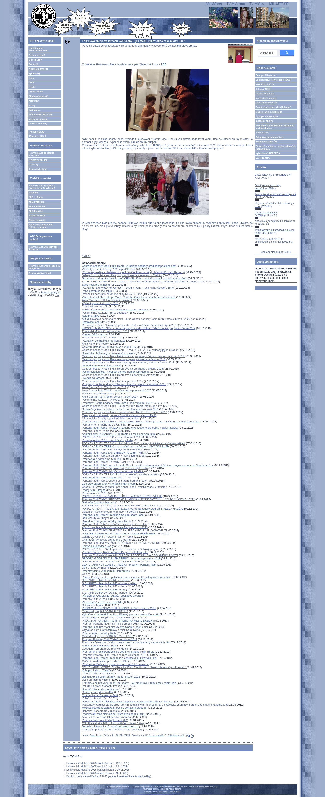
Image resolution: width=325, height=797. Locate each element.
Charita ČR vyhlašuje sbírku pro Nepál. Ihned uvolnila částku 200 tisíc (123, 486)
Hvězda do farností (93, 378)
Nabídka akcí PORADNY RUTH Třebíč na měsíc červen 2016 (118, 434)
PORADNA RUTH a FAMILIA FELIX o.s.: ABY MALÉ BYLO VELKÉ (122, 496)
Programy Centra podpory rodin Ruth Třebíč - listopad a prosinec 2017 (124, 384)
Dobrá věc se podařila (95, 306)
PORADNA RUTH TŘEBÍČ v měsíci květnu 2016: (111, 437)
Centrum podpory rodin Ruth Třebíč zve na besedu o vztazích (118, 374)
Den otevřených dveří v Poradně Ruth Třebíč (108, 483)
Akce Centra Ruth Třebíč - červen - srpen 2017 (110, 396)
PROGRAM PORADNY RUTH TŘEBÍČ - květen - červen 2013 (119, 608)
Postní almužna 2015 (94, 493)
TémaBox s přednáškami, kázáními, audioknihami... (275, 126)
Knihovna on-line (38, 160)
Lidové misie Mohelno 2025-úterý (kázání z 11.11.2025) (97, 766)
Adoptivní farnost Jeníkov (270, 137)
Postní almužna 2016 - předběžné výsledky (107, 440)
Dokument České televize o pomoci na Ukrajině (110, 511)
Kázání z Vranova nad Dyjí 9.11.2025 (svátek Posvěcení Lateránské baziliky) (108, 776)
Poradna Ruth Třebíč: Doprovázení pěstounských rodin (115, 468)
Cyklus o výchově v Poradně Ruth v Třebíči (107, 536)
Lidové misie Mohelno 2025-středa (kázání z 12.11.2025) (97, 763)
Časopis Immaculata (267, 116)
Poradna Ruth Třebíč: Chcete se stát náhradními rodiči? (115, 480)
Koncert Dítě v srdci (93, 334)
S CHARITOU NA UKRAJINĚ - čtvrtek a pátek (109, 583)
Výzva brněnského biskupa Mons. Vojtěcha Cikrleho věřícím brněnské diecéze (128, 297)
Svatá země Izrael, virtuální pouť (273, 107)
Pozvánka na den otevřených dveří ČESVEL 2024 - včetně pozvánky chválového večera (134, 278)
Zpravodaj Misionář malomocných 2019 (105, 331)
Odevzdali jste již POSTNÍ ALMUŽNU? (105, 611)
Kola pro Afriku (90, 315)
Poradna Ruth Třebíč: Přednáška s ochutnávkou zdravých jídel (119, 658)
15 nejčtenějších (37, 136)
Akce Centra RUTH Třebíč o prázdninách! (107, 300)
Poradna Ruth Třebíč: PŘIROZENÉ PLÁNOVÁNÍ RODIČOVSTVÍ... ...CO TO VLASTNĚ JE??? (138, 499)
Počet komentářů (155, 735)
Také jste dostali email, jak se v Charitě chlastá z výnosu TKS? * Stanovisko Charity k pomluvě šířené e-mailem (119, 417)
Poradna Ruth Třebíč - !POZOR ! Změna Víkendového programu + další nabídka (130, 427)
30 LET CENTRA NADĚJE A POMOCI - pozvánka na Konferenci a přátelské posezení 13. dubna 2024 (143, 281)
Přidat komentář (176, 735)
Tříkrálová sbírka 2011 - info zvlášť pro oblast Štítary (113, 723)
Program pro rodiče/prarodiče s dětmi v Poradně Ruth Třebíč (118, 651)
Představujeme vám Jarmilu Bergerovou (106, 570)
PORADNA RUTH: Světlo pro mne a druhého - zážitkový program (121, 549)
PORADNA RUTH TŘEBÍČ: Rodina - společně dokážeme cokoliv (120, 474)
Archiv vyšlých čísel (40, 273)
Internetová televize (266, 98)
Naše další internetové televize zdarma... (41, 225)
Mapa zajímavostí (38, 96)
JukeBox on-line (264, 121)
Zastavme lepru (91, 322)
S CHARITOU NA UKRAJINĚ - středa (104, 586)
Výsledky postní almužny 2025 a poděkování (108, 269)
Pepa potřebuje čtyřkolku (97, 290)
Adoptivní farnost (38, 69)
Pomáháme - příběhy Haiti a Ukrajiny (104, 424)
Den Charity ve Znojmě (95, 518)
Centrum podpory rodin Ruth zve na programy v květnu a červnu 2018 (123, 359)
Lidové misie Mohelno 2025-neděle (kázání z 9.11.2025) (97, 773)
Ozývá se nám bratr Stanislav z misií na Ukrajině (111, 630)
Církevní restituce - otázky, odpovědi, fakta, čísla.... (276, 147)
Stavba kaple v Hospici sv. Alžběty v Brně (107, 617)
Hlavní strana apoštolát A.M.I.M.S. (41, 154)
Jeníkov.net (262, 132)
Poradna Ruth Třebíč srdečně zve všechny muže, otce (114, 524)
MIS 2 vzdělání (36, 202)
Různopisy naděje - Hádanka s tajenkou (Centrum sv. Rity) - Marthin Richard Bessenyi (133, 272)
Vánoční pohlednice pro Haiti (99, 645)
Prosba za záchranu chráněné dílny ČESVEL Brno (112, 294)
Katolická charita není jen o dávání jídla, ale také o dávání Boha (120, 505)
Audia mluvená (37, 220)
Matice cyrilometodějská (269, 112)
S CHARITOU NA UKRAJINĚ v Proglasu (106, 580)
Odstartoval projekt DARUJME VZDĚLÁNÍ (107, 636)
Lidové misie (36, 91)
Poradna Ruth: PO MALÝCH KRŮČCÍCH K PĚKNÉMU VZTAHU (120, 542)
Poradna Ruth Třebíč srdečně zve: (102, 477)
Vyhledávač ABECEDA (268, 153)
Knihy (32, 105)
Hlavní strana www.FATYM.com (38, 49)
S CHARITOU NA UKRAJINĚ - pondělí (105, 592)
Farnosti (33, 64)
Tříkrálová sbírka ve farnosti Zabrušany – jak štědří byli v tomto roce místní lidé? (129, 682)
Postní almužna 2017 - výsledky (101, 399)
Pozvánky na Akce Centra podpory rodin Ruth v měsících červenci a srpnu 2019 (129, 325)
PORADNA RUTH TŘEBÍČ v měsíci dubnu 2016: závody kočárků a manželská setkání (133, 443)
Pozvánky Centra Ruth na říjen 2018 (103, 340)
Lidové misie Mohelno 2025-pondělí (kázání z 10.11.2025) (98, 769)
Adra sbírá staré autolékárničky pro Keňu (106, 717)
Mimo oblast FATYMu (40, 114)
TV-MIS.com (236, 4)
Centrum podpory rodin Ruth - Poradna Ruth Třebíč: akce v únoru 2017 (124, 412)
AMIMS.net (213, 4)
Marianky (34, 101)
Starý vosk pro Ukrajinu (96, 284)
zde (49, 289)
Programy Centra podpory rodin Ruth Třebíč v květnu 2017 (117, 402)
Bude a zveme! (37, 55)
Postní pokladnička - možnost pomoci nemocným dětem (115, 371)
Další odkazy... (263, 158)
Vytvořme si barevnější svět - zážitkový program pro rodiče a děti (120, 614)
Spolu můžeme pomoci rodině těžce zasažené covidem (115, 309)
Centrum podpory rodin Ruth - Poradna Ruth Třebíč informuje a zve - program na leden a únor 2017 (141, 421)
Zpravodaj (34, 73)
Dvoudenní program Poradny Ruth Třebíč (106, 521)
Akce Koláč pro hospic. (95, 343)
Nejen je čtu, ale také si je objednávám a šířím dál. (269, 240)
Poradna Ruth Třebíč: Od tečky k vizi (104, 462)
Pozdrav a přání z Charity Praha (101, 685)
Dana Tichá (95, 735)
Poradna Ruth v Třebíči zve (98, 430)
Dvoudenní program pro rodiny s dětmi (105, 648)
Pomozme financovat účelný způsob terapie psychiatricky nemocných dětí (126, 642)
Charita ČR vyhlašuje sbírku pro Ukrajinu (106, 539)
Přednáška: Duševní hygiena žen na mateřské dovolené (115, 664)
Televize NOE (263, 89)
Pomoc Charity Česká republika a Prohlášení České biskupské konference (126, 577)
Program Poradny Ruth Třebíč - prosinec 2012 (109, 639)
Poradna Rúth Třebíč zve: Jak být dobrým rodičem (112, 449)
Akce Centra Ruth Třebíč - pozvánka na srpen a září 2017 (116, 390)
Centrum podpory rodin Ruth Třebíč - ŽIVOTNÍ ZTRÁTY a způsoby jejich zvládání (130, 350)
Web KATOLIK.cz (265, 84)
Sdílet (86, 256)
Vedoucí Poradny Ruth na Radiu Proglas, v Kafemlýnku (115, 552)
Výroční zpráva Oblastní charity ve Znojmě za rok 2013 (114, 527)
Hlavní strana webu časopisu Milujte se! (44, 267)
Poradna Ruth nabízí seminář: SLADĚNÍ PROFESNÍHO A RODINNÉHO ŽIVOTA (130, 555)
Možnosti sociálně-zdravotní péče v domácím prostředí (114, 707)
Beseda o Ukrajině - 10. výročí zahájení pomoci (110, 726)
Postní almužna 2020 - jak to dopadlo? (105, 312)
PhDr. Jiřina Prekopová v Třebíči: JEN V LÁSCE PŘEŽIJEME (118, 533)
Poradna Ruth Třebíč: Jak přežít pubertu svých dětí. (113, 471)
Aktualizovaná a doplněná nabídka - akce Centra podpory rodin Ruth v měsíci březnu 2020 (136, 318)
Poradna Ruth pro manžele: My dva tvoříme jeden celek (115, 626)
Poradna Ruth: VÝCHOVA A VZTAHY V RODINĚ (111, 561)
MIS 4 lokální (36, 211)
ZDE (163, 64)
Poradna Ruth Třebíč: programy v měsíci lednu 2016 (113, 455)
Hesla (32, 87)
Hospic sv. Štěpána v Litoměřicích (102, 337)
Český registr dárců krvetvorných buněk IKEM (109, 346)
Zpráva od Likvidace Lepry (97, 546)
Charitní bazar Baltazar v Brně (100, 695)
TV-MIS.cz (257, 4)
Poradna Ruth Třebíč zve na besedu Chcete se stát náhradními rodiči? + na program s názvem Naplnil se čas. (147, 465)
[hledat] (267, 53)
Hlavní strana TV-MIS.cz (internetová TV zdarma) (42, 186)
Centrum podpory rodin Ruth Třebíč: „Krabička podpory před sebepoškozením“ (129, 266)
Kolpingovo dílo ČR (266, 141)
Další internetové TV (267, 102)
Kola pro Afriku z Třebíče (96, 670)
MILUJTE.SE (278, 4)
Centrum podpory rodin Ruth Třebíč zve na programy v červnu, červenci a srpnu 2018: (133, 356)
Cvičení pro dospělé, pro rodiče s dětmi (105, 661)
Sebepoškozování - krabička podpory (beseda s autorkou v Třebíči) (122, 275)
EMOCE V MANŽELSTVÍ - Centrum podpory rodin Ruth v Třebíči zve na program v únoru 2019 (138, 328)
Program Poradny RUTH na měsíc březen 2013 (110, 623)
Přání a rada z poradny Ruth (99, 633)
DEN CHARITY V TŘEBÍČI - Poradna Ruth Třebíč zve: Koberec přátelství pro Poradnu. (134, 667)
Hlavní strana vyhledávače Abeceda (43, 248)
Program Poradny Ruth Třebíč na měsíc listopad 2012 (114, 654)
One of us (87, 574)
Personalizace (36, 131)
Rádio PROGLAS (265, 93)
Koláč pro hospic (92, 698)
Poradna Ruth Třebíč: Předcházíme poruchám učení (113, 514)
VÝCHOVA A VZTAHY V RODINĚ (102, 602)
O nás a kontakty (38, 123)
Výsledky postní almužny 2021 (100, 303)
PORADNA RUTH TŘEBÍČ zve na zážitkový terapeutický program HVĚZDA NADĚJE (132, 508)
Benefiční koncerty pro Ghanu (100, 689)
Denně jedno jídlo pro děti (97, 692)
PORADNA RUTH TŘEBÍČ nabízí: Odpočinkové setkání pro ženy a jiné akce (127, 701)
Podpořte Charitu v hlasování (99, 502)
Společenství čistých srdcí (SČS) (273, 80)
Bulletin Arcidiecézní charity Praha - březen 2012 (111, 676)
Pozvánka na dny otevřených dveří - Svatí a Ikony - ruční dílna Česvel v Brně (128, 287)
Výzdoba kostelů (38, 119)
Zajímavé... (34, 110)
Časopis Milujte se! (266, 75)
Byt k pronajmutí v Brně (96, 679)
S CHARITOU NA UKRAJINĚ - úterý (103, 589)
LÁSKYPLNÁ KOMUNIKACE (99, 673)
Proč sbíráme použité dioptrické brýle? (105, 720)
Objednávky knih (38, 169)
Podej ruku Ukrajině (93, 490)
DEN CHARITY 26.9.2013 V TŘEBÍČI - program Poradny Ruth (119, 564)
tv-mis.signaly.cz (51, 292)
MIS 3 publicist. (37, 206)
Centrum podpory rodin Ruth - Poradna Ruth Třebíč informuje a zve (122, 406)
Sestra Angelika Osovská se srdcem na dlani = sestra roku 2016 (120, 409)
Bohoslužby (35, 59)
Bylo (31, 78)
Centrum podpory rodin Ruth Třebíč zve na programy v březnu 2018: (123, 368)
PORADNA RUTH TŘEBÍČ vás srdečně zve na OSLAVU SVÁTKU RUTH (125, 446)
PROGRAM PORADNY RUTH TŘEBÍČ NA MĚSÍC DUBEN (117, 620)
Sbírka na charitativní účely (98, 393)
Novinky (33, 192)
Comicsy (33, 164)
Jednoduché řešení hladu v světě (101, 365)
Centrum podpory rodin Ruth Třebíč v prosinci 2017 (112, 381)
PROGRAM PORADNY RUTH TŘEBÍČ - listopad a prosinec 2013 (121, 558)
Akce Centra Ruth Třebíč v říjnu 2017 (104, 387)
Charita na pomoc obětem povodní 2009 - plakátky (112, 729)
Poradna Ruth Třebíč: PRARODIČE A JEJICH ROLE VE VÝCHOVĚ (122, 530)
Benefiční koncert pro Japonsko (101, 710)
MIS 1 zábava (36, 197)
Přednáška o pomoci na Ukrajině (101, 458)
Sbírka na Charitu (93, 605)
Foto (31, 82)
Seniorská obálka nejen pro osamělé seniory (108, 353)
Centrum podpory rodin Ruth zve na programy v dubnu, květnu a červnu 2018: (128, 362)
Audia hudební (37, 215)
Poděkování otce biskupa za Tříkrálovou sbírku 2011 (113, 713)
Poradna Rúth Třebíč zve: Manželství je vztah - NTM (113, 452)
